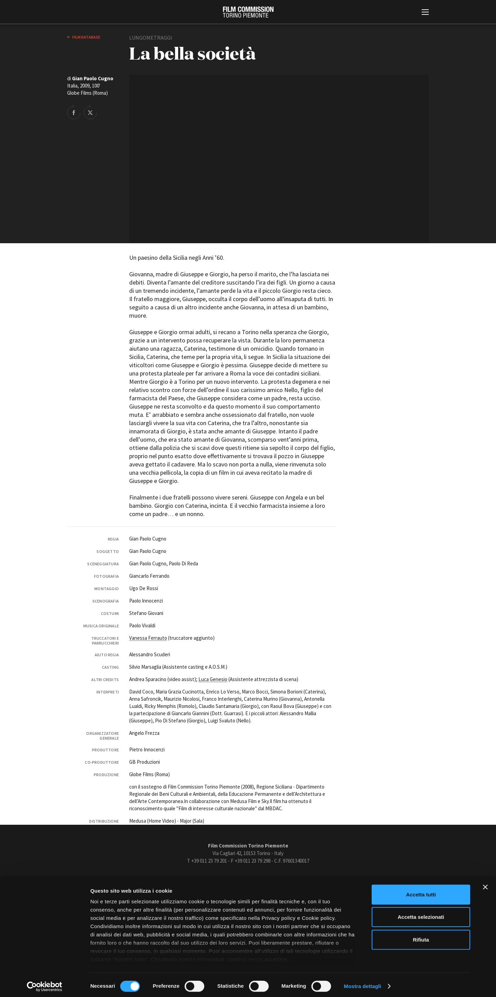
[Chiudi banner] (485, 884)
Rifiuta (421, 937)
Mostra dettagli (362, 983)
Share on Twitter (90, 112)
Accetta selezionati (420, 914)
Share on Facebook (73, 112)
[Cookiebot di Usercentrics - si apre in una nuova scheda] (44, 983)
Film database (86, 37)
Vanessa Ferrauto (148, 638)
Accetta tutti (421, 892)
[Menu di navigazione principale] (425, 12)
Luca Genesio (212, 679)
